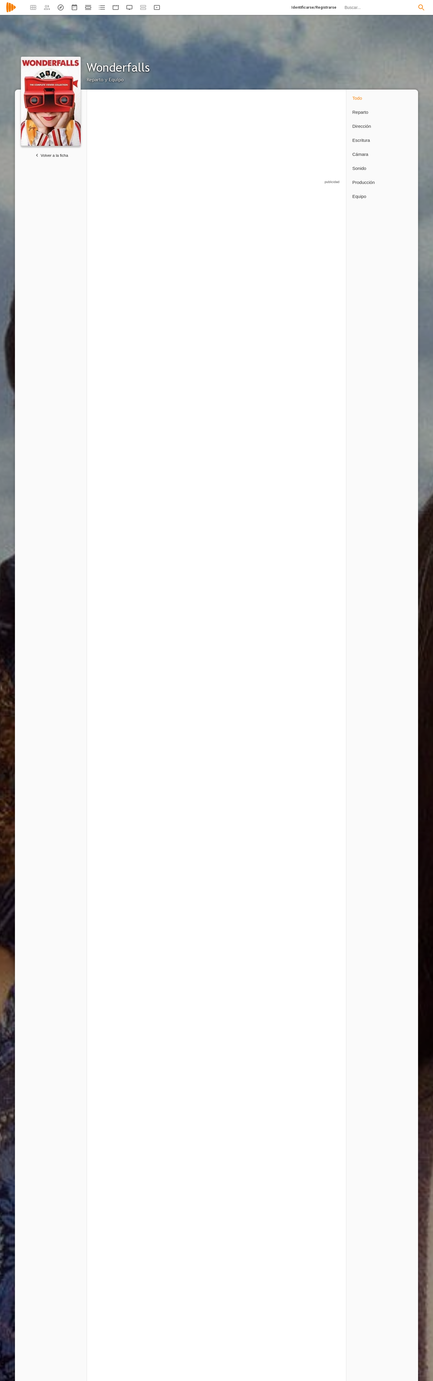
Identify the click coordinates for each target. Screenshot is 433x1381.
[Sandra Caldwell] (240, 405)
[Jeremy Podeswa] (114, 1149)
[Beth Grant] (114, 563)
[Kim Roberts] (114, 803)
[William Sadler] (114, 327)
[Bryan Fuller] (279, 1225)
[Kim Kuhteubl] (240, 967)
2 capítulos (185, 435)
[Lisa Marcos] (156, 724)
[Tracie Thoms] (198, 246)
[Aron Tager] (240, 885)
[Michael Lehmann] (282, 1149)
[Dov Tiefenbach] (322, 483)
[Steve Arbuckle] (322, 803)
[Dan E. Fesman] (322, 1328)
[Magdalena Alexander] (282, 967)
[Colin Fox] (240, 724)
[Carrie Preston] (198, 563)
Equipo (359, 196)
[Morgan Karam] (195, 1046)
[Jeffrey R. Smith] (156, 327)
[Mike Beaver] (198, 885)
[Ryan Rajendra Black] (282, 803)
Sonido (359, 168)
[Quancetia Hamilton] (322, 885)
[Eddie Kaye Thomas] (156, 563)
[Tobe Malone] (322, 327)
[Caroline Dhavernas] (114, 246)
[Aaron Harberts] (198, 1328)
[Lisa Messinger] (322, 967)
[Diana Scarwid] (322, 246)
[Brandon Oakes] (198, 967)
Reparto (360, 112)
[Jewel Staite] (114, 405)
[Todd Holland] (114, 1225)
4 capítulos (101, 435)
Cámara (360, 154)
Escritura (361, 140)
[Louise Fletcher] (240, 483)
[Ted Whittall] (240, 645)
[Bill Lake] (198, 405)
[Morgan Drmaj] (282, 405)
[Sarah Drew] (282, 483)
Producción (363, 182)
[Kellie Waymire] (156, 885)
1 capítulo (268, 435)
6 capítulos (185, 359)
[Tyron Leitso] (156, 246)
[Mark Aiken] (240, 803)
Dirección (361, 126)
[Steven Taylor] (156, 1046)
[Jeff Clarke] (198, 803)
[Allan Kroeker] (322, 1149)
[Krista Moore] (156, 483)
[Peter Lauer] (198, 1149)
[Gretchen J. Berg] (156, 1328)
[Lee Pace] (282, 246)
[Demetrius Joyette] (322, 563)
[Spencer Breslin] (322, 645)
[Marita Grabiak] (156, 1225)
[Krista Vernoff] (240, 1328)
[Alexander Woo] (282, 1328)
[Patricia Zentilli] (282, 885)
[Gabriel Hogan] (322, 405)
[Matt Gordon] (198, 724)
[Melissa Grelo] (156, 967)
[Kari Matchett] (156, 405)
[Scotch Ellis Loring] (198, 327)
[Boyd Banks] (156, 803)
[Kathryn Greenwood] (114, 645)
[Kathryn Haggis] (322, 724)
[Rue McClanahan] (282, 645)
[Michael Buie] (156, 645)
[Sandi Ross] (114, 724)
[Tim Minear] (114, 483)
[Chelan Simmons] (198, 483)
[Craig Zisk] (240, 1149)
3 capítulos (143, 435)
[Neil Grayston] (282, 327)
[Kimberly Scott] (240, 563)
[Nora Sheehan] (114, 967)
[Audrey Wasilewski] (198, 645)
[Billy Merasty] (282, 724)
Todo (357, 98)
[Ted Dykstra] (240, 327)
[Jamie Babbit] (198, 1225)
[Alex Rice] (114, 885)
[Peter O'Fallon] (156, 1149)
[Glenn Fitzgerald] (282, 563)
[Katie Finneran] (240, 246)
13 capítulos (102, 280)
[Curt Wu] (114, 1046)
